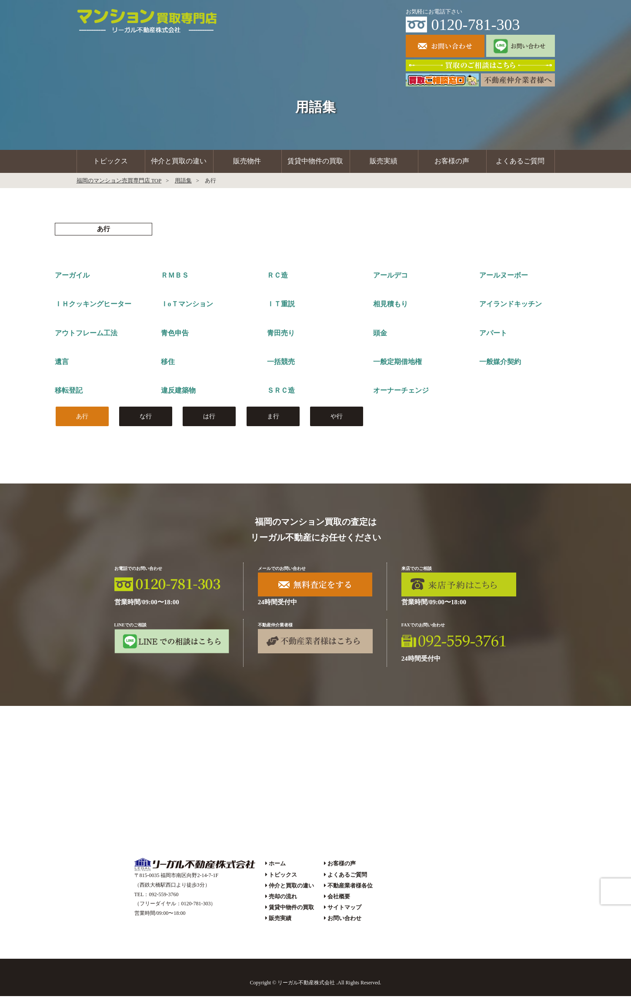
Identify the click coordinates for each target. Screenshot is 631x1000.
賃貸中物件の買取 (315, 163)
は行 (209, 420)
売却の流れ (283, 900)
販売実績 (383, 163)
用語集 (183, 185)
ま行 (273, 420)
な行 (146, 420)
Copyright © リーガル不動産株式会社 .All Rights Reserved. (315, 986)
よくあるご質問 (520, 163)
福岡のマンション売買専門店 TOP (119, 185)
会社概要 (338, 900)
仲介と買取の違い (178, 163)
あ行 (82, 420)
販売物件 (247, 163)
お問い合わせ (344, 922)
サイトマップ (344, 911)
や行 (337, 420)
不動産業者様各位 (350, 889)
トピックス (110, 163)
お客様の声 (452, 163)
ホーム (277, 867)
